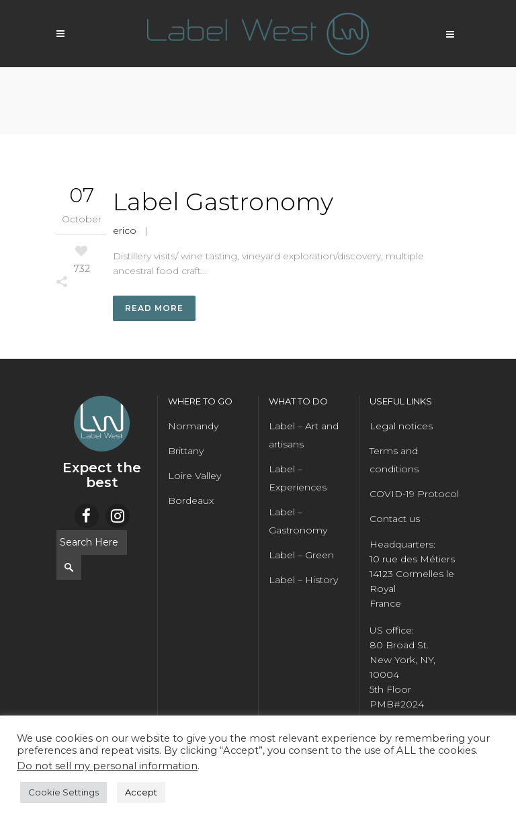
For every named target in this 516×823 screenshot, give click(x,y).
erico (124, 230)
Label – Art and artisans (304, 436)
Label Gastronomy (223, 201)
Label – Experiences (298, 479)
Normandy (193, 427)
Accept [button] (141, 792)
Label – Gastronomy (298, 522)
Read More (154, 309)
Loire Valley (194, 476)
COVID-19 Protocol (414, 494)
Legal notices (401, 427)
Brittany (186, 451)
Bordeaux (191, 501)
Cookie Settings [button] (63, 792)
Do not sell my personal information (107, 766)
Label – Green (301, 556)
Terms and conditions (394, 460)
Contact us (395, 519)
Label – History (303, 580)
